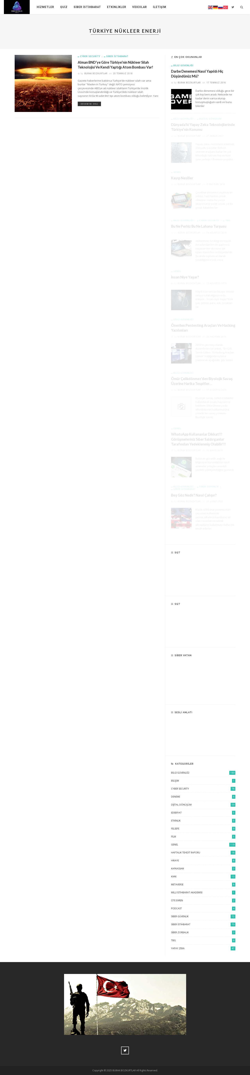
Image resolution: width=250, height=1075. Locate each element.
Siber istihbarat (117, 56)
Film (203, 837)
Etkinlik (203, 821)
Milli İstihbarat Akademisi (203, 893)
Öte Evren (203, 900)
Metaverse (203, 885)
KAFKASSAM (203, 869)
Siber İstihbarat (87, 7)
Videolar (139, 7)
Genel (203, 845)
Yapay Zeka (203, 948)
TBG (203, 940)
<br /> (203, 680)
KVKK (203, 877)
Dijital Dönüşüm (203, 805)
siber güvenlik (203, 916)
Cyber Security (90, 56)
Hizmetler (45, 7)
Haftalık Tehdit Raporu (203, 853)
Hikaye (203, 861)
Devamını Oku (89, 104)
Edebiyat (203, 813)
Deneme (203, 797)
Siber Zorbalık (203, 932)
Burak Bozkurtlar (95, 73)
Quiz (64, 7)
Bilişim (203, 781)
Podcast (203, 908)
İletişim (159, 7)
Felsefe (203, 829)
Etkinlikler (116, 7)
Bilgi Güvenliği (183, 65)
